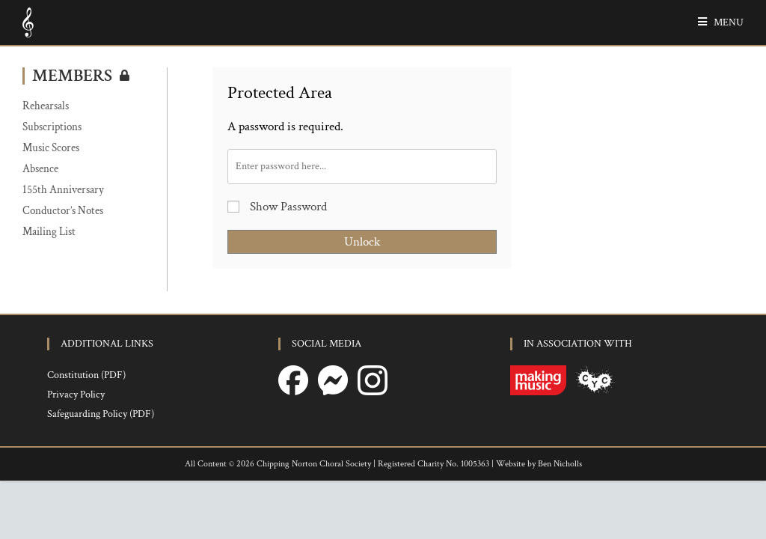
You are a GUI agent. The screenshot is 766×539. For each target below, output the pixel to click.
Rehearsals (45, 106)
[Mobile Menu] (715, 22)
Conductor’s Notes (62, 211)
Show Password (277, 206)
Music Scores (50, 148)
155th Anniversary (63, 190)
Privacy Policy (76, 453)
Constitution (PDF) (86, 433)
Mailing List (49, 232)
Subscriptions (52, 127)
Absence (40, 169)
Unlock (362, 242)
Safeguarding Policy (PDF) (100, 472)
